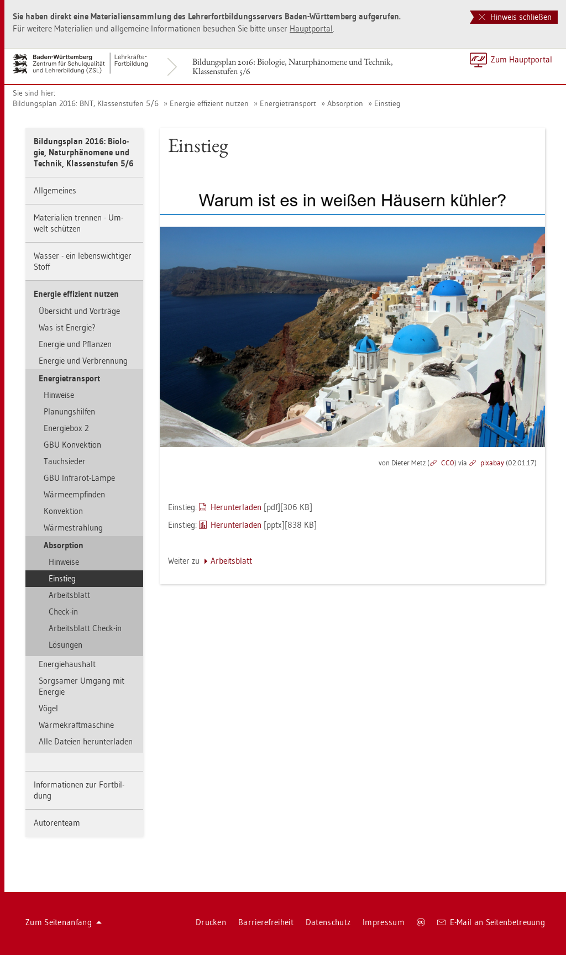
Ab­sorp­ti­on (345, 103)
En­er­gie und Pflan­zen (75, 344)
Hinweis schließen (515, 17)
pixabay (492, 462)
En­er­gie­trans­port (288, 103)
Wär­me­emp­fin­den (74, 494)
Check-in (63, 611)
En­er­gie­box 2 (66, 428)
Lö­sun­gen (65, 644)
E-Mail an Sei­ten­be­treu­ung (491, 922)
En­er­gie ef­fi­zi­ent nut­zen (209, 103)
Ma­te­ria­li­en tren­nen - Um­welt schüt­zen (78, 223)
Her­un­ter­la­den (236, 507)
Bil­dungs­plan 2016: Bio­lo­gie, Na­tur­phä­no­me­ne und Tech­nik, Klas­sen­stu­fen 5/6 (292, 66)
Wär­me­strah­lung (73, 527)
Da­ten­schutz (328, 922)
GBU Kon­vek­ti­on (72, 444)
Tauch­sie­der (65, 461)
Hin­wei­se (59, 395)
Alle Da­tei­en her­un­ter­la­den (86, 741)
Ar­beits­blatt (69, 595)
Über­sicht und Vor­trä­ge (79, 311)
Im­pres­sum (384, 922)
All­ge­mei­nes (55, 190)
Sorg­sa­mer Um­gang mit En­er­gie (81, 686)
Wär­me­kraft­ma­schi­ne (76, 725)
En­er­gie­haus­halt (67, 664)
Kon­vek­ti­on (63, 511)
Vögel (48, 708)
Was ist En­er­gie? (67, 327)
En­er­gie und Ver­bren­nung (83, 360)
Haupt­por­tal (311, 28)
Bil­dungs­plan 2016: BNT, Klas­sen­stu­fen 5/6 (86, 103)
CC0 (447, 462)
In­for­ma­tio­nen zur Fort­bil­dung (79, 790)
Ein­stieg (387, 103)
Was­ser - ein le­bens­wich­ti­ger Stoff (83, 261)
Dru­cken (211, 922)
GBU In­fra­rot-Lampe (79, 478)
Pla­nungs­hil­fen (69, 411)
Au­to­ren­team (57, 822)
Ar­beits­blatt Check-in (85, 628)
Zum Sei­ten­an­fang (63, 922)
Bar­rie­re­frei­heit (266, 922)
